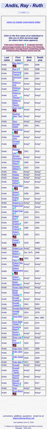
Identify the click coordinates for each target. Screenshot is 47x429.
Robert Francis (16, 228)
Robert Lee (18, 248)
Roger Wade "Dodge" (16, 292)
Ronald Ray (18, 308)
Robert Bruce (16, 193)
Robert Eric (16, 217)
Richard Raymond (17, 157)
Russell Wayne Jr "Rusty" (17, 383)
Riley (15, 172)
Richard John (16, 137)
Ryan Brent (18, 391)
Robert (16, 178)
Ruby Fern (17, 349)
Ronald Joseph (16, 304)
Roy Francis (16, 341)
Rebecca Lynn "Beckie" (17, 95)
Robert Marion (16, 252)
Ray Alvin (17, 63)
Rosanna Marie (17, 328)
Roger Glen (18, 287)
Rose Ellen (17, 317)
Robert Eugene (16, 222)
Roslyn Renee (16, 333)
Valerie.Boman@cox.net (23, 418)
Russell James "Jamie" (16, 370)
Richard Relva (16, 162)
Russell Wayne (16, 377)
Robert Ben (18, 186)
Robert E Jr (18, 203)
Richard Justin (16, 142)
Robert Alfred (16, 182)
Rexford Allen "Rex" (18, 115)
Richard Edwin (16, 125)
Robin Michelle (16, 283)
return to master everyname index (23, 22)
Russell (16, 365)
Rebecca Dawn (17, 89)
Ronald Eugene (16, 299)
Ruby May (17, 362)
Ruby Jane (17, 352)
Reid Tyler (17, 108)
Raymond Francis (17, 73)
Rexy (15, 121)
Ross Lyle (17, 337)
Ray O (15, 69)
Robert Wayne (16, 278)
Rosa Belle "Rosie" (17, 323)
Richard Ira (17, 130)
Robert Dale (16, 199)
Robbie (16, 175)
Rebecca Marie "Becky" (17, 103)
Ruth (15, 388)
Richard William (16, 167)
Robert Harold (16, 241)
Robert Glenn (16, 233)
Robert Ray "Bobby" (18, 264)
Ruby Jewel (18, 357)
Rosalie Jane (16, 312)
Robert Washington (18, 269)
